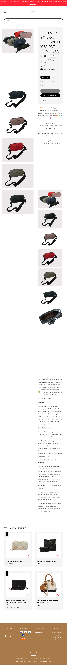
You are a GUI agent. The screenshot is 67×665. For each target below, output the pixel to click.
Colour (42, 73)
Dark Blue (45, 77)
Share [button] (43, 100)
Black (44, 85)
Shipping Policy (47, 661)
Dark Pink (45, 81)
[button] (5, 12)
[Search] (60, 20)
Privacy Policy (29, 661)
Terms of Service (20, 661)
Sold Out (50, 90)
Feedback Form (39, 632)
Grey (53, 81)
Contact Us (38, 635)
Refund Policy (38, 661)
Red (53, 77)
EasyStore (48, 658)
